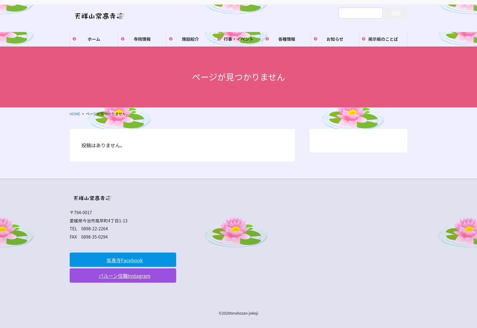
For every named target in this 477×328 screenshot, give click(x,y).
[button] (123, 260)
